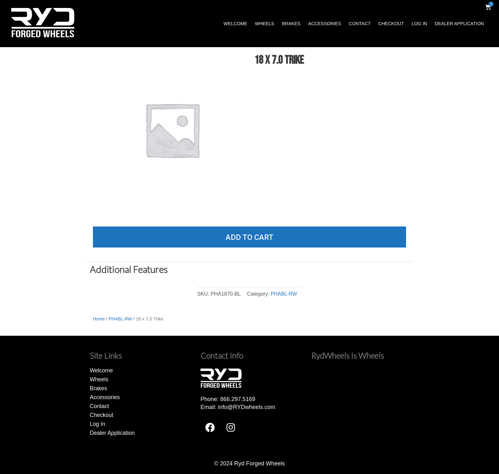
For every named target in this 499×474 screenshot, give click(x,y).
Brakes (291, 23)
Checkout (391, 23)
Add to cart (249, 237)
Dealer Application (459, 23)
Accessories (324, 23)
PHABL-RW (283, 294)
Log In (419, 23)
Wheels (264, 23)
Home (99, 318)
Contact (359, 23)
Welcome (235, 23)
